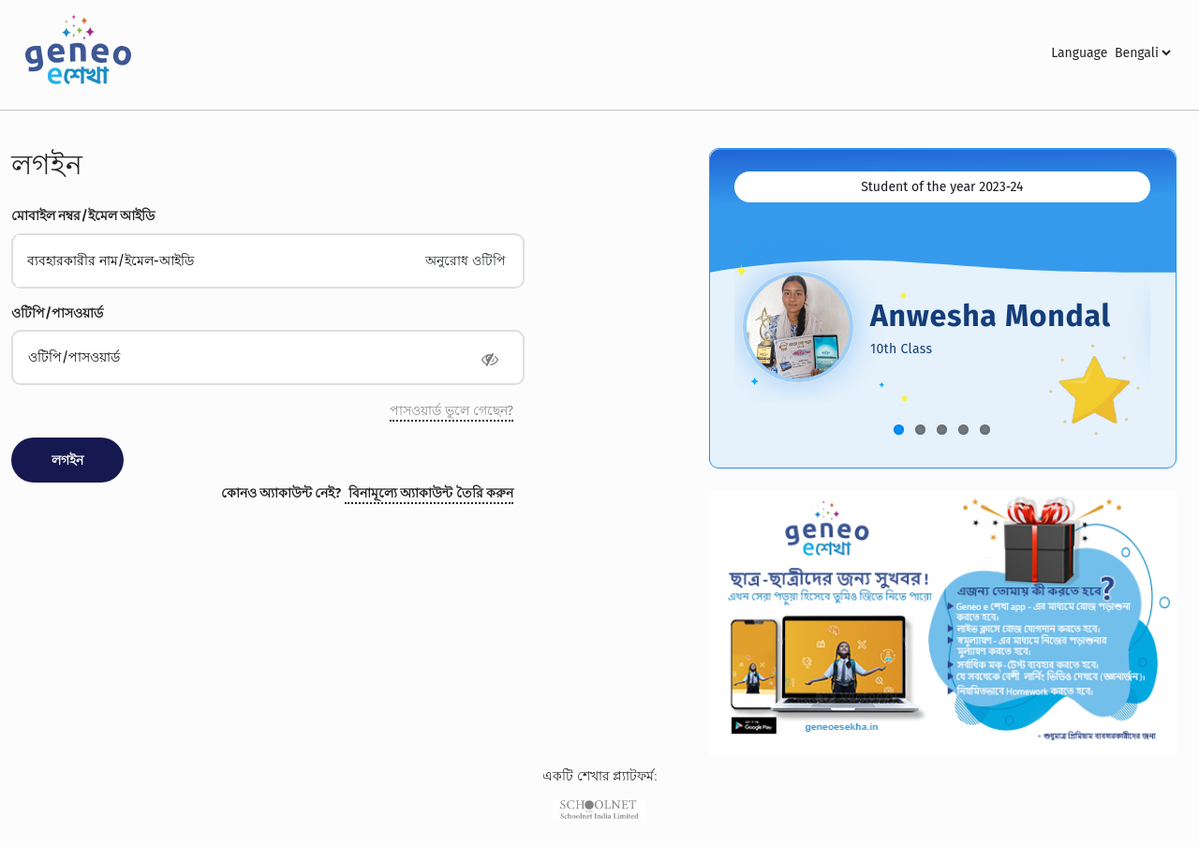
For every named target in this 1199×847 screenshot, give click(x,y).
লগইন (46, 165)
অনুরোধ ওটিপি (465, 261)
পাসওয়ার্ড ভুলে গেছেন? (451, 411)
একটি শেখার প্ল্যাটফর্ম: (600, 776)
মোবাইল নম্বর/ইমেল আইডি (83, 216)
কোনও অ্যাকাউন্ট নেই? (281, 493)
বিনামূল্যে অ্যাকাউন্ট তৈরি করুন (430, 493)
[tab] (942, 186)
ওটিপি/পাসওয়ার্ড (57, 313)
